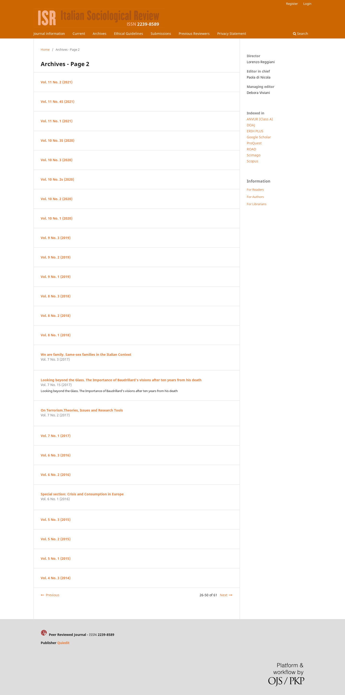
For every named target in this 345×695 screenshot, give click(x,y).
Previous (52, 595)
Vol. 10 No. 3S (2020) (57, 140)
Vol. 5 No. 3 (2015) (55, 519)
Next (223, 595)
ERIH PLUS (255, 131)
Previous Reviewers (194, 33)
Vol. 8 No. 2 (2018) (55, 315)
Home (45, 49)
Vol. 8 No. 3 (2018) (55, 296)
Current (79, 33)
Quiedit (63, 642)
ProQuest (254, 143)
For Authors (255, 197)
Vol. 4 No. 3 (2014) (55, 578)
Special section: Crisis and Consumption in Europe (82, 494)
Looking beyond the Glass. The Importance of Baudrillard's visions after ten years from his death (121, 380)
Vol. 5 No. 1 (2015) (55, 558)
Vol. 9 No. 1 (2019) (55, 276)
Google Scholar (259, 137)
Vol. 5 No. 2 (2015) (55, 539)
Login (307, 3)
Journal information (49, 33)
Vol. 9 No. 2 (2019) (55, 257)
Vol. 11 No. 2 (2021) (56, 82)
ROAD (251, 149)
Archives (99, 33)
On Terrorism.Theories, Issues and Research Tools (82, 410)
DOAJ (251, 125)
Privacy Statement (231, 33)
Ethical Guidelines (128, 33)
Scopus (252, 161)
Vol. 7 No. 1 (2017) (55, 435)
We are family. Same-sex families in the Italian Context (86, 354)
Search (300, 33)
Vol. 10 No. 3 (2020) (56, 160)
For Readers (255, 189)
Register (292, 3)
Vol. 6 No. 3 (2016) (55, 455)
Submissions (161, 33)
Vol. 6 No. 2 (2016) (55, 474)
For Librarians (256, 204)
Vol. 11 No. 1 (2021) (56, 121)
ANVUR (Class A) (260, 119)
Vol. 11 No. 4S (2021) (57, 101)
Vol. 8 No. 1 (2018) (55, 335)
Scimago (253, 155)
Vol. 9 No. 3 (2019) (55, 237)
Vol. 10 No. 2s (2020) (57, 179)
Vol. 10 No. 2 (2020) (56, 199)
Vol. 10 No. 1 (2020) (56, 218)
